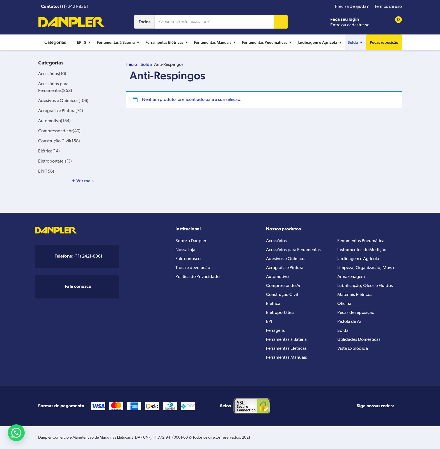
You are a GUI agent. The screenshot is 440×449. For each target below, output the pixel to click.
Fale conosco (188, 259)
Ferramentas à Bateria (119, 42)
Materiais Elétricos (354, 295)
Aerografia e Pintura (60, 111)
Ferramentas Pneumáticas (267, 42)
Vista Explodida (352, 348)
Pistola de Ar (349, 322)
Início (131, 64)
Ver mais (84, 180)
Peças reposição (384, 42)
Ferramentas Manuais (215, 42)
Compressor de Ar (59, 131)
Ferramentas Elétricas (167, 42)
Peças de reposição (355, 313)
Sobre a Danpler (190, 241)
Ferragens (275, 330)
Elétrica (49, 151)
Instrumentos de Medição (361, 250)
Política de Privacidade (197, 277)
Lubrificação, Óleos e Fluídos (365, 286)
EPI (46, 171)
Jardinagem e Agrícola (320, 42)
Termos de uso (388, 6)
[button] (16, 432)
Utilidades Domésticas (359, 339)
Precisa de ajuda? (352, 6)
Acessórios (52, 74)
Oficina (344, 304)
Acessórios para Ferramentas (293, 250)
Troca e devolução (192, 268)
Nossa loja (185, 250)
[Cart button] (395, 22)
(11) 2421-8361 (78, 256)
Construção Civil (59, 141)
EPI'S (84, 42)
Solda (356, 42)
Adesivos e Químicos (63, 101)
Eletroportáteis (55, 161)
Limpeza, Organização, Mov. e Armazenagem (366, 272)
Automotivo (54, 121)
